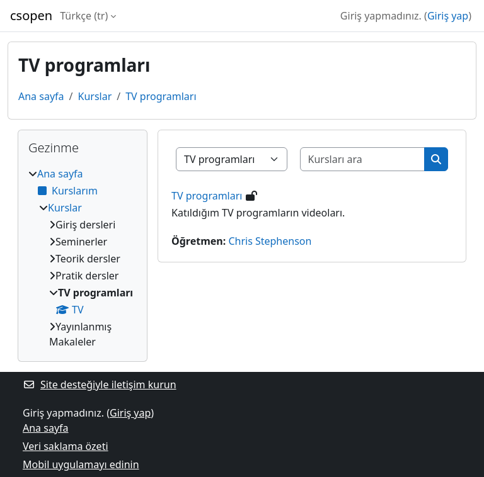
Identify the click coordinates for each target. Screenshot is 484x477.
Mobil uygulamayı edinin (81, 464)
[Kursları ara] (362, 159)
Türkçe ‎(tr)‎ (84, 16)
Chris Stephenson (269, 241)
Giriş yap (447, 16)
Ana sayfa (41, 96)
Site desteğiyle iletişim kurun (99, 384)
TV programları (160, 96)
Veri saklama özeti (65, 446)
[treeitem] (82, 257)
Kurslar (95, 96)
